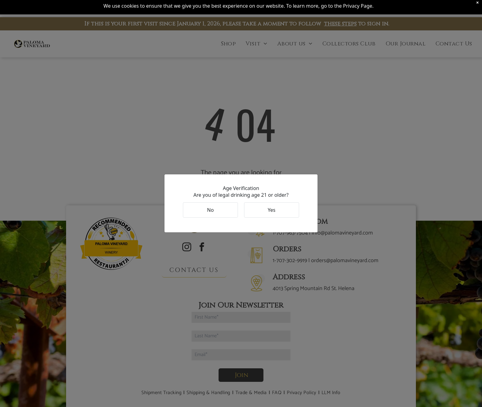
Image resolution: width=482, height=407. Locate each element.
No (210, 210)
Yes (271, 210)
